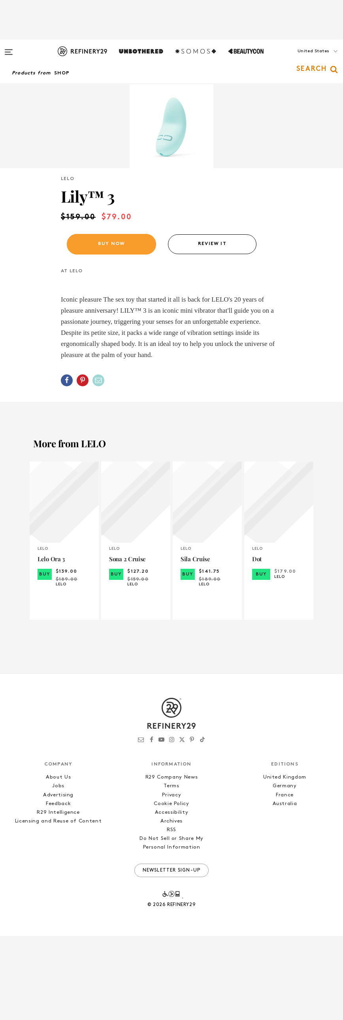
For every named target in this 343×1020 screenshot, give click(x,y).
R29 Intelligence (58, 896)
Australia (285, 887)
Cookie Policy (171, 887)
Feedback (58, 887)
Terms (171, 870)
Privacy (171, 878)
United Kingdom (284, 861)
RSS (171, 913)
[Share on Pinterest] (83, 464)
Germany (285, 870)
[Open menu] (8, 48)
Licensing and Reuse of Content (58, 905)
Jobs (58, 870)
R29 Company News (171, 861)
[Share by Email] (98, 464)
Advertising (58, 878)
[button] (303, 58)
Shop (62, 73)
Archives (171, 905)
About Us (58, 861)
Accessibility (171, 896)
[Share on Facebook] (67, 464)
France (285, 878)
